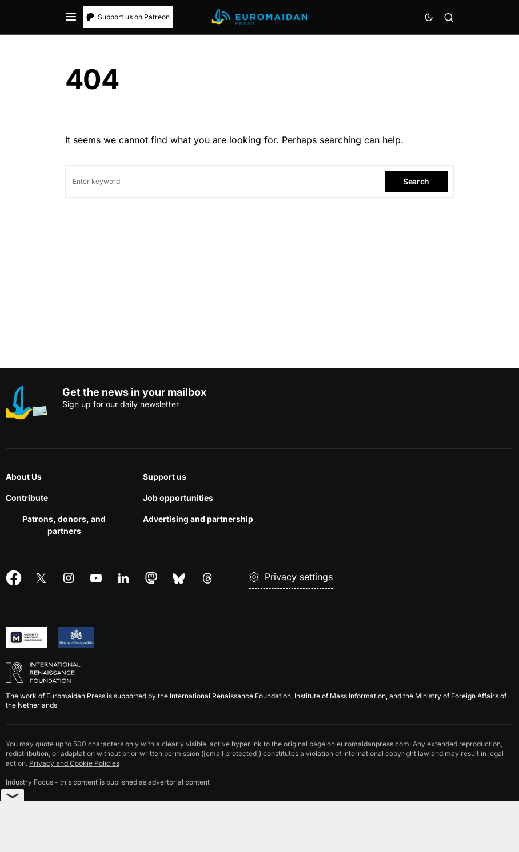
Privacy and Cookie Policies (74, 763)
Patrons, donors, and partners (64, 525)
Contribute (27, 498)
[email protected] (231, 753)
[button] (71, 17)
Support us (164, 476)
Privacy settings (291, 576)
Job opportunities (178, 498)
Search (416, 181)
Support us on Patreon (128, 17)
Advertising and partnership (198, 519)
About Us (24, 476)
